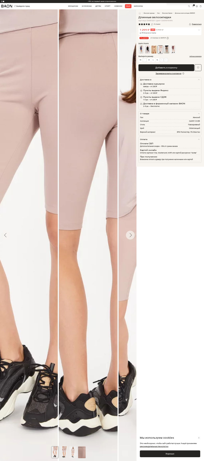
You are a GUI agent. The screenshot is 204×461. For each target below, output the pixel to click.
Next (139, 235)
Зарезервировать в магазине (168, 73)
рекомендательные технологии (154, 446)
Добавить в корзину (166, 67)
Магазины (138, 6)
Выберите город (18, 6)
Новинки (118, 6)
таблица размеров (195, 56)
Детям (98, 6)
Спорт (107, 6)
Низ (158, 13)
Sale (128, 6)
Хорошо (170, 453)
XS (140, 60)
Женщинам (73, 6)
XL (157, 60)
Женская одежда (149, 13)
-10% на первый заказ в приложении (102, 1)
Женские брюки (167, 13)
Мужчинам (86, 6)
